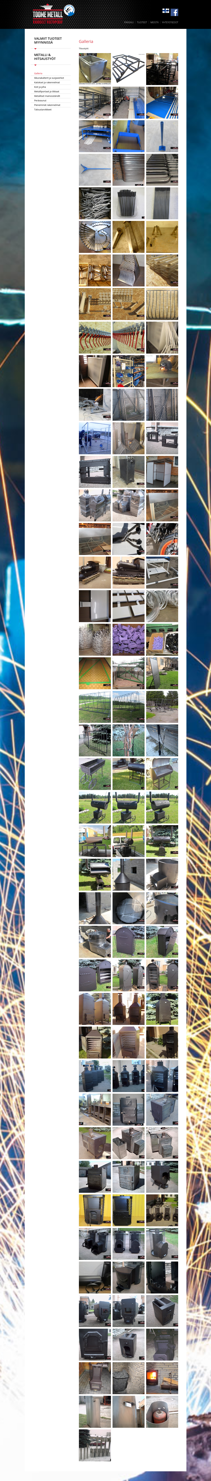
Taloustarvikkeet (43, 109)
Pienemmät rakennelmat (47, 105)
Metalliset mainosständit (47, 95)
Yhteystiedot (170, 22)
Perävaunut (40, 100)
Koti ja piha (40, 86)
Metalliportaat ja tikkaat (46, 91)
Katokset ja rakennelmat (47, 82)
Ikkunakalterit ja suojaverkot (49, 77)
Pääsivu (129, 22)
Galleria (38, 73)
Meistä (155, 22)
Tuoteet (142, 22)
